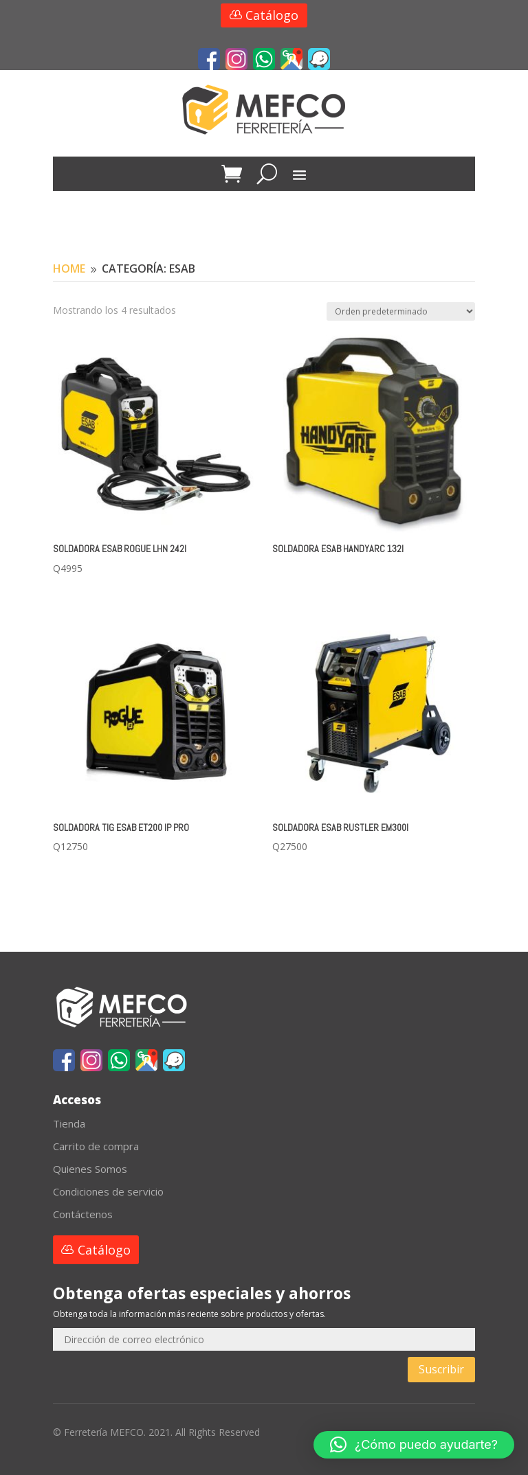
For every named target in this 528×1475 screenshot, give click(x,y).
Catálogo (271, 15)
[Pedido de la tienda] (401, 311)
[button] (414, 1445)
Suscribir (441, 1369)
